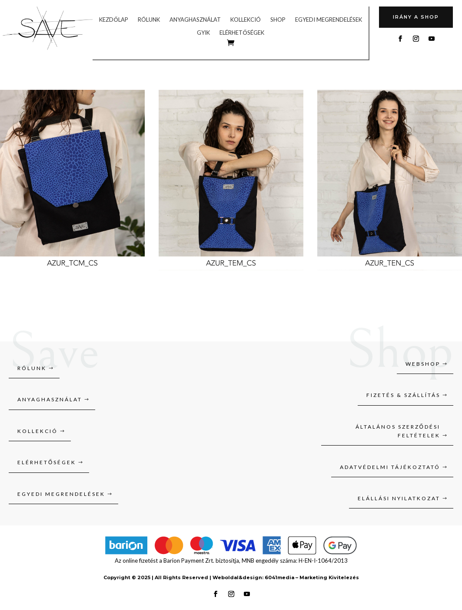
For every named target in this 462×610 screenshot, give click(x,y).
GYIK (203, 33)
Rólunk (149, 19)
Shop (278, 19)
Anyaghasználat (195, 19)
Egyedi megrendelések (328, 19)
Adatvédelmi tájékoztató (390, 467)
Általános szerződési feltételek (398, 431)
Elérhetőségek (241, 33)
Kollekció (245, 19)
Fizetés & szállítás (403, 395)
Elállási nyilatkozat (399, 498)
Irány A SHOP (416, 17)
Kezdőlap (113, 19)
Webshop (422, 364)
